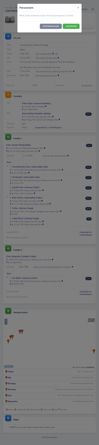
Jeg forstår (71, 26)
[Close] (78, 8)
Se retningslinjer (51, 26)
